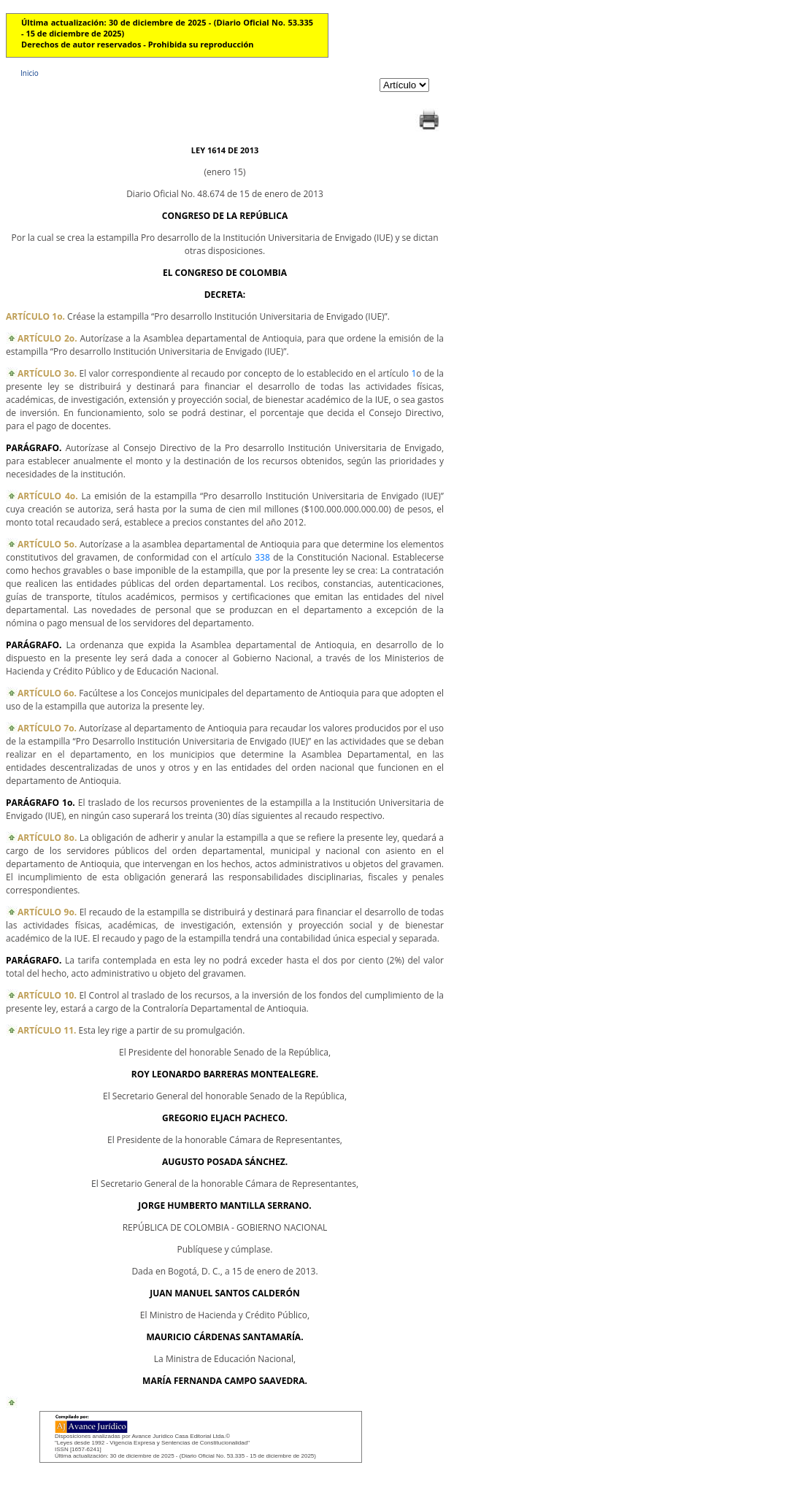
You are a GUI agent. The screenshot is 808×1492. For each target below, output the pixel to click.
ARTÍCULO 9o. (47, 912)
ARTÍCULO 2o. (47, 338)
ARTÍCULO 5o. (47, 544)
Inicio (29, 73)
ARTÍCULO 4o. (48, 496)
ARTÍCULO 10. (47, 995)
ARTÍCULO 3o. (47, 373)
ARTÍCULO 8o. (47, 837)
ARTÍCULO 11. (47, 1030)
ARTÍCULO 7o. (47, 728)
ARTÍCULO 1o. (35, 316)
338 (262, 557)
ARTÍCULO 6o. (47, 693)
